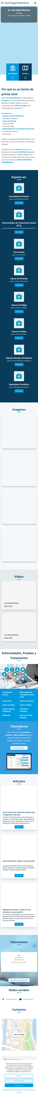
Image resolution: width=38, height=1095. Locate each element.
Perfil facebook (11, 999)
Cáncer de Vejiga (8, 705)
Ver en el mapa (19, 1034)
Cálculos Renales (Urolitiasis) (8, 710)
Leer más (19, 203)
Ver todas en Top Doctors (19, 980)
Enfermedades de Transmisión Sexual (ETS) (27, 694)
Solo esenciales (19, 1081)
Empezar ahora (19, 748)
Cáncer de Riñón (26, 705)
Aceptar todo (19, 1085)
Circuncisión (6, 701)
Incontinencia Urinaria (7, 693)
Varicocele (6, 715)
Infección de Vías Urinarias (26, 716)
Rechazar (19, 1076)
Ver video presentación (19, 18)
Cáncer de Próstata (27, 701)
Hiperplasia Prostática (24, 710)
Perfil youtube (28, 999)
